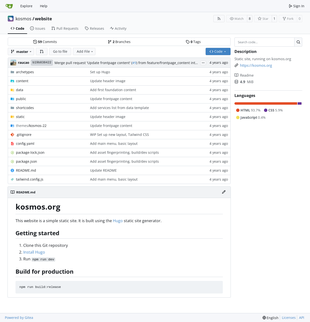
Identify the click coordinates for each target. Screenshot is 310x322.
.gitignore (23, 134)
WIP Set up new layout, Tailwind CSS (119, 134)
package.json (26, 161)
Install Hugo (34, 252)
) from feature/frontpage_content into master (172, 62)
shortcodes (25, 107)
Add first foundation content (113, 90)
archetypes (25, 72)
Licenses (289, 317)
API (301, 317)
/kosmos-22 (31, 125)
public (21, 98)
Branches (119, 41)
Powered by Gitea (19, 317)
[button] (41, 51)
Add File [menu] (85, 51)
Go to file (60, 51)
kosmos (23, 18)
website (43, 18)
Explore (26, 6)
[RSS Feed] (219, 18)
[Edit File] (224, 192)
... (203, 62)
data (19, 90)
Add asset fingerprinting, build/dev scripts (124, 152)
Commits (45, 41)
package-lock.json (30, 152)
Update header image (107, 81)
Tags (193, 41)
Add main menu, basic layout (114, 143)
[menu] (271, 317)
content (22, 81)
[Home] (9, 6)
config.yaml (25, 143)
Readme (244, 75)
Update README (103, 170)
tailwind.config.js (29, 179)
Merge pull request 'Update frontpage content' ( (93, 62)
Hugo (118, 220)
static (20, 116)
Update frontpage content (111, 98)
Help (43, 6)
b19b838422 (41, 62)
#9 (134, 62)
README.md (26, 170)
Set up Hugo (100, 72)
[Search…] (298, 42)
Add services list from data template (119, 107)
